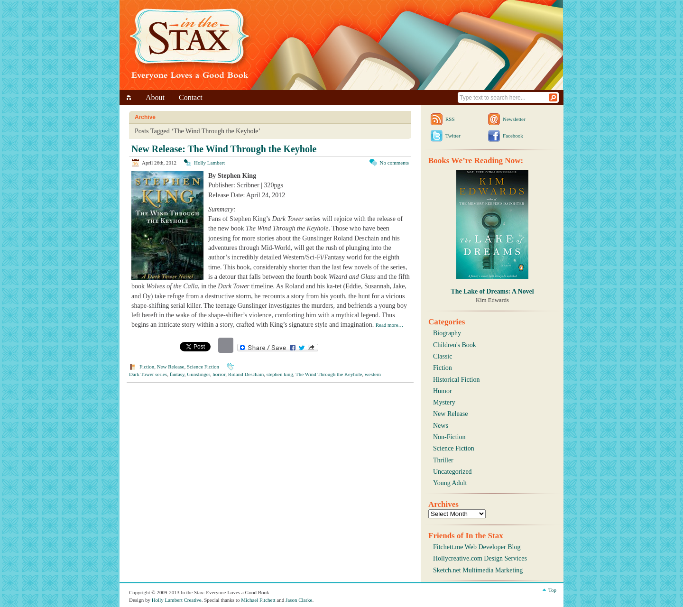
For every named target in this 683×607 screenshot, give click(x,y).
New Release (171, 366)
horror (218, 374)
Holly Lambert (209, 163)
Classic (442, 356)
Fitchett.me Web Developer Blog (476, 547)
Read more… (390, 325)
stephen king (280, 374)
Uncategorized (452, 471)
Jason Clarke (299, 600)
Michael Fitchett (258, 600)
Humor (442, 391)
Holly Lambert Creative (177, 600)
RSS (450, 119)
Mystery (444, 402)
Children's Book (454, 345)
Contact (191, 97)
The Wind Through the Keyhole (328, 374)
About (155, 97)
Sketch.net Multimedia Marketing (478, 570)
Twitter (453, 135)
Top (552, 590)
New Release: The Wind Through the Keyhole (223, 149)
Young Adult (450, 483)
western (373, 374)
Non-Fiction (449, 437)
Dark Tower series (148, 374)
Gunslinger (198, 374)
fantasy (177, 374)
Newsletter (514, 119)
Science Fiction (203, 366)
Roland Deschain (246, 374)
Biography (447, 333)
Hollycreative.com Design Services (480, 558)
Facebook (513, 135)
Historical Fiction (456, 379)
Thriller (443, 460)
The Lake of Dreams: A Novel (492, 291)
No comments (394, 163)
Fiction (146, 366)
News (440, 425)
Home (130, 97)
